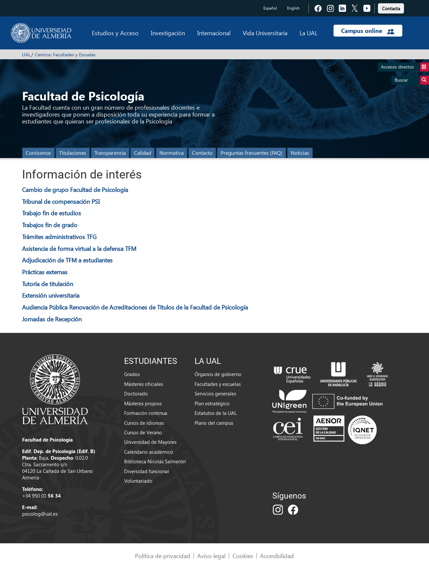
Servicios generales (215, 393)
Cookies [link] (242, 556)
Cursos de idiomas (144, 422)
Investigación (168, 33)
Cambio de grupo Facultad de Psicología (75, 189)
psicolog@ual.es (40, 513)
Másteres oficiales (143, 384)
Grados (132, 374)
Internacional (213, 33)
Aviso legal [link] (211, 556)
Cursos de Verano (143, 432)
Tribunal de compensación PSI (61, 201)
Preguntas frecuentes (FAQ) (251, 152)
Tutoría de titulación (47, 284)
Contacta (391, 8)
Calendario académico (148, 451)
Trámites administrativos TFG (59, 236)
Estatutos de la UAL (216, 413)
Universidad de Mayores (150, 442)
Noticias (300, 152)
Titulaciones (72, 152)
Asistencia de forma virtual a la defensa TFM (79, 248)
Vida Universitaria (265, 33)
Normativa (171, 152)
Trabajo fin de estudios (51, 213)
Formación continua (145, 413)
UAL (26, 54)
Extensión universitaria (50, 295)
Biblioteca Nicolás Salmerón (155, 461)
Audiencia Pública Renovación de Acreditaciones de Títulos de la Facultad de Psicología (135, 307)
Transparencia (110, 152)
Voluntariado (138, 480)
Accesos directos (405, 67)
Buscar (412, 80)
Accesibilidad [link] (277, 556)
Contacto (202, 152)
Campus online (367, 31)
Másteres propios (143, 403)
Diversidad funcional (146, 471)
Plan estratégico (212, 403)
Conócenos (38, 152)
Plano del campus (214, 422)
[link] (391, 7)
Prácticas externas (44, 272)
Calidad (142, 152)
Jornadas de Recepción (52, 319)
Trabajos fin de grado (49, 225)
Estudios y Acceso (115, 33)
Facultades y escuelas (218, 384)
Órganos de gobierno (218, 374)
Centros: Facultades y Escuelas (65, 54)
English (293, 8)
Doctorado (136, 393)
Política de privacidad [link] (162, 556)
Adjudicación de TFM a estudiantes (67, 260)
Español (270, 8)
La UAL (308, 33)
